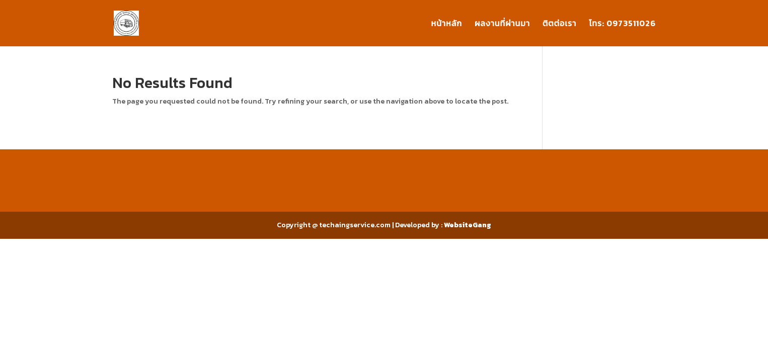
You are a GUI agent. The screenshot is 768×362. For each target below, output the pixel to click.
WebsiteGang (467, 225)
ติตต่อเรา (559, 24)
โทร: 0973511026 (622, 24)
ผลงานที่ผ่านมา (502, 24)
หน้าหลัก (446, 24)
